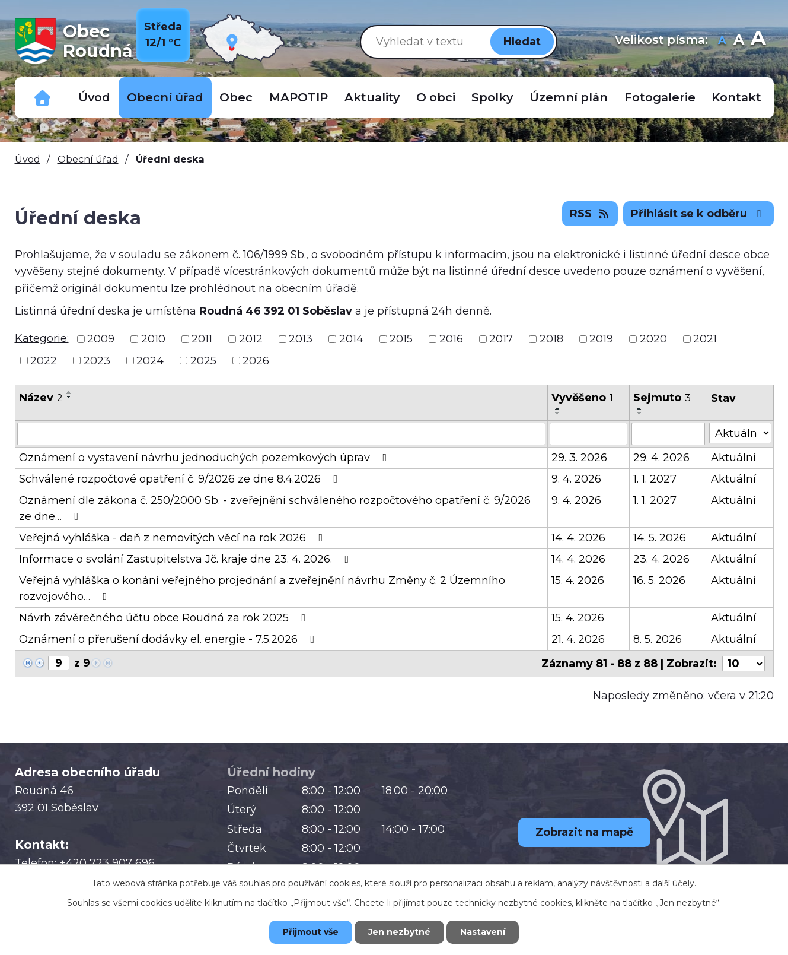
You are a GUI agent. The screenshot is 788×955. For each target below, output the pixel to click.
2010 (153, 338)
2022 (43, 360)
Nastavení (482, 932)
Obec (236, 97)
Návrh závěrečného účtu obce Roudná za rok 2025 (165, 617)
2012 (251, 338)
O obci (435, 97)
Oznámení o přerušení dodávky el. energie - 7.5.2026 (169, 639)
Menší (722, 41)
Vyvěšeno (582, 397)
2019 (601, 338)
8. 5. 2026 (657, 639)
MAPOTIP (298, 97)
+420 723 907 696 (107, 863)
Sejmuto (662, 397)
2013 (300, 338)
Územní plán (568, 97)
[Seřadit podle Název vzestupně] (69, 392)
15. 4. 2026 (577, 580)
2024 (150, 360)
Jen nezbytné (399, 932)
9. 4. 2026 (576, 479)
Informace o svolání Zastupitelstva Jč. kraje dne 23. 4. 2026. (186, 559)
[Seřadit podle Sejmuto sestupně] (639, 413)
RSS (590, 213)
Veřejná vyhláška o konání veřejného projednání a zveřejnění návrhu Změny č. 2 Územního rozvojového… (262, 588)
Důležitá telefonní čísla (43, 97)
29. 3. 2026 (579, 457)
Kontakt (736, 97)
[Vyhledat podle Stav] (740, 433)
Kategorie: (42, 338)
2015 (401, 338)
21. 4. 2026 (578, 639)
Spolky (492, 97)
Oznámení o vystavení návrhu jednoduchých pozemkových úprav (205, 457)
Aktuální (733, 457)
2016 (451, 338)
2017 (501, 338)
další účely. (674, 883)
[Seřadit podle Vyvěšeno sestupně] (557, 413)
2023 (97, 360)
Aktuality (372, 97)
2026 (256, 360)
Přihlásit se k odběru (698, 213)
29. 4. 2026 (661, 457)
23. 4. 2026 (661, 559)
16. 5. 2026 (659, 580)
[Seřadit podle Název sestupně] (69, 397)
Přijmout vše (311, 932)
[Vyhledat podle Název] (281, 434)
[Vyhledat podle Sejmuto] (668, 434)
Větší (758, 41)
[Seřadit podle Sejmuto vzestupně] (639, 408)
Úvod (94, 97)
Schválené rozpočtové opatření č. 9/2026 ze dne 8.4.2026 (181, 479)
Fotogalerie (660, 97)
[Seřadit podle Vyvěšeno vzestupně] (557, 408)
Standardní (739, 41)
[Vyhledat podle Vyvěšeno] (588, 434)
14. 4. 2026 (578, 537)
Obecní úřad (165, 97)
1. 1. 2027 (655, 479)
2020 (653, 338)
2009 (100, 338)
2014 (351, 338)
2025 (203, 360)
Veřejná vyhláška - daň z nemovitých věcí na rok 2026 (173, 537)
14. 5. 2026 (659, 537)
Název (41, 397)
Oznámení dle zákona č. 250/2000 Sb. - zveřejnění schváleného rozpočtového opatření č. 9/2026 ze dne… (275, 508)
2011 (202, 338)
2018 (551, 338)
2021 (705, 338)
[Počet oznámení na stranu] (743, 663)
